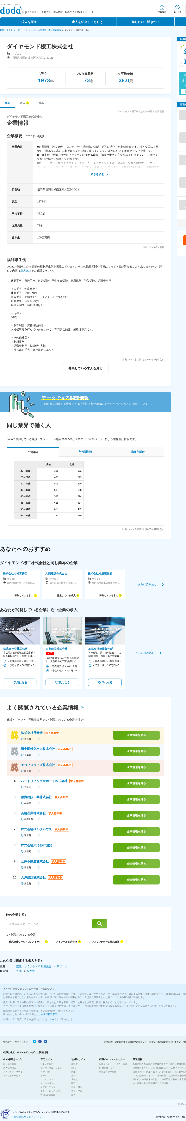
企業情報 (164, 1083)
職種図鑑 (152, 1083)
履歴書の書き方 (160, 1064)
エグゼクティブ (47, 1087)
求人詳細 (25, 270)
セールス (44, 1075)
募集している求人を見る (85, 368)
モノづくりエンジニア (51, 1068)
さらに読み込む (147, 584)
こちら (50, 1019)
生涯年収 (173, 1075)
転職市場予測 (179, 1079)
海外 (73, 1095)
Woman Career (47, 1095)
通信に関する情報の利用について (131, 1042)
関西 (73, 1083)
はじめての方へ (10, 1064)
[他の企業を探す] (46, 924)
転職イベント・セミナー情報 (113, 1064)
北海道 (74, 1064)
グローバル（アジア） (51, 1091)
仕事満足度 (165, 1079)
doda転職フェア (107, 1068)
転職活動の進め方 (141, 1064)
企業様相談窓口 (49, 1014)
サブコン (62, 966)
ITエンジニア (46, 1064)
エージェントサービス (14, 1071)
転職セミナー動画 (107, 1071)
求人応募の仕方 (176, 1068)
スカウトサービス (11, 1075)
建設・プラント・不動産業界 (34, 966)
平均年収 (162, 1075)
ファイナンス (46, 1079)
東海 (73, 1075)
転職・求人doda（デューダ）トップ (17, 30)
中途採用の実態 (149, 1079)
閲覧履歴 (162, 12)
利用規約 (108, 1042)
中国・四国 (76, 1087)
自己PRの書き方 (158, 1068)
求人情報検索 (9, 1068)
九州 (19, 971)
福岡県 (31, 971)
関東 (73, 1071)
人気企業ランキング (145, 1075)
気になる (178, 12)
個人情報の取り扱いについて (27, 1116)
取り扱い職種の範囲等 (159, 1042)
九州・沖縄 (76, 1091)
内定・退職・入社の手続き (159, 1071)
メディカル (45, 1071)
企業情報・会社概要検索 (49, 30)
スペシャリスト (47, 1083)
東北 (73, 1068)
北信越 (74, 1079)
